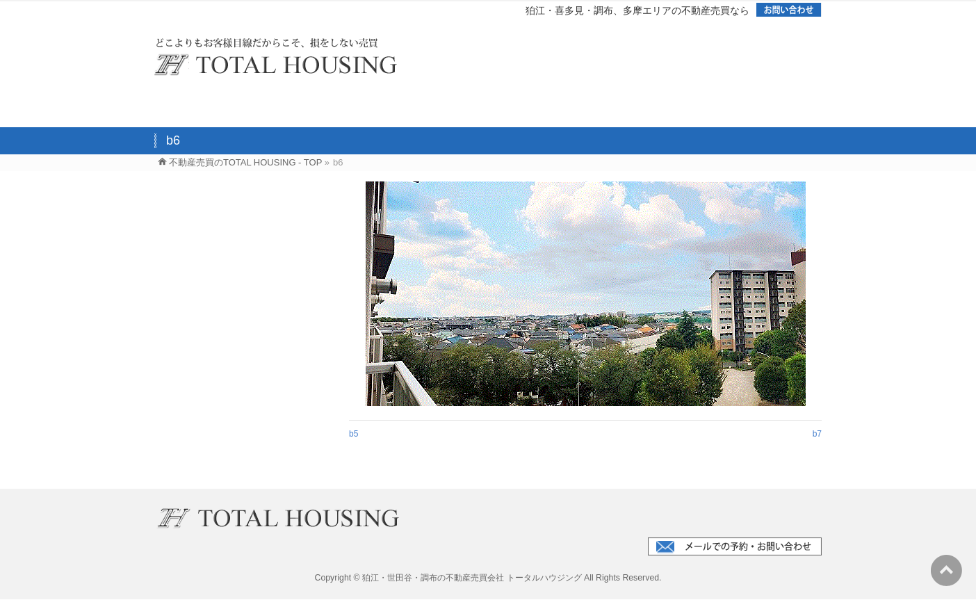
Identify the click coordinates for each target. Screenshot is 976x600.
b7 (817, 434)
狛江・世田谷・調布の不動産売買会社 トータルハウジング (471, 578)
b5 (353, 434)
